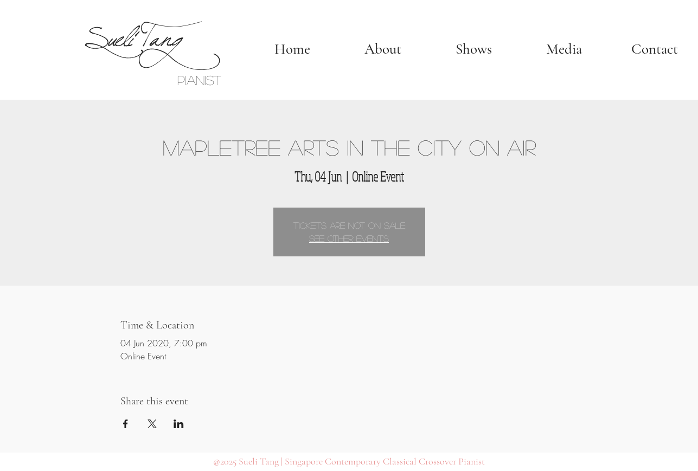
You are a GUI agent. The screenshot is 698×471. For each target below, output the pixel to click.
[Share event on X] (152, 424)
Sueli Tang (132, 33)
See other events (349, 238)
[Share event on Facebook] (125, 424)
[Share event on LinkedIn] (179, 424)
